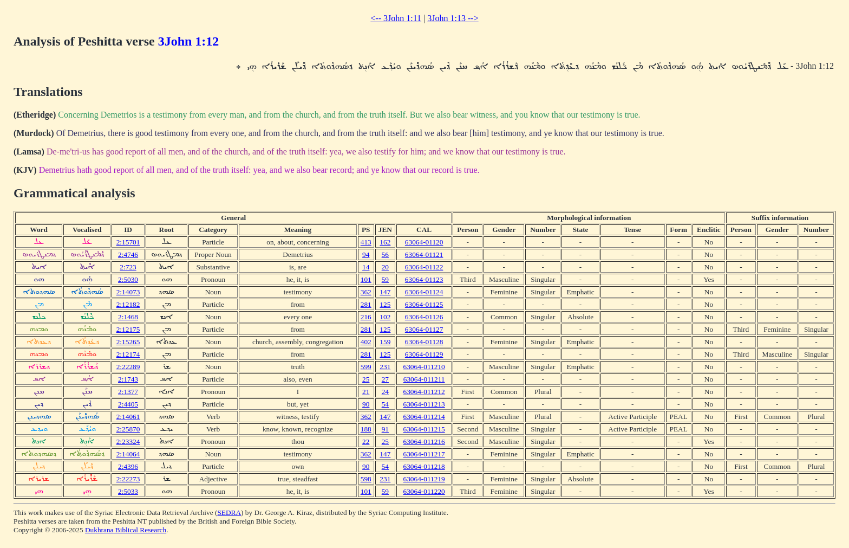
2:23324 (128, 441)
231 (385, 367)
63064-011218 (424, 466)
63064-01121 (424, 254)
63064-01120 (424, 242)
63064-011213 (424, 404)
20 (385, 267)
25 (365, 379)
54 (385, 404)
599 (366, 367)
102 (385, 317)
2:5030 (128, 279)
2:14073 (128, 292)
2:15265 (128, 342)
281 (366, 304)
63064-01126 (424, 317)
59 (385, 279)
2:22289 (128, 367)
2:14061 (128, 416)
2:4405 (128, 404)
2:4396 (128, 466)
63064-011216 (424, 441)
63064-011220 (424, 491)
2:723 (128, 267)
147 (385, 292)
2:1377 (128, 392)
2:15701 (128, 242)
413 (366, 242)
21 (365, 392)
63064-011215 (424, 429)
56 (385, 254)
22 (365, 441)
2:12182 (128, 304)
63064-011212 (424, 392)
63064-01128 (424, 342)
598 (366, 479)
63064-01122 (424, 267)
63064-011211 (424, 379)
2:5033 (128, 491)
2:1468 (128, 317)
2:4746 (128, 254)
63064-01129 (424, 354)
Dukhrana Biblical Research (125, 530)
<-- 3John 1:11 (395, 18)
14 (365, 267)
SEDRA (229, 512)
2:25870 (128, 429)
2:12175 (128, 329)
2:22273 (128, 479)
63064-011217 (424, 454)
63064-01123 (424, 279)
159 (385, 342)
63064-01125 (424, 304)
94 (365, 254)
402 (366, 342)
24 (385, 392)
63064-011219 (424, 479)
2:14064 (128, 454)
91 (385, 429)
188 (366, 429)
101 (366, 279)
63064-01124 (424, 292)
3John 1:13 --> (452, 18)
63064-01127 (424, 329)
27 (385, 379)
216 (366, 317)
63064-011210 (424, 367)
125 (385, 304)
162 (385, 242)
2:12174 (128, 354)
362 (366, 292)
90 (365, 404)
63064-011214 (424, 416)
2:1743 (128, 379)
